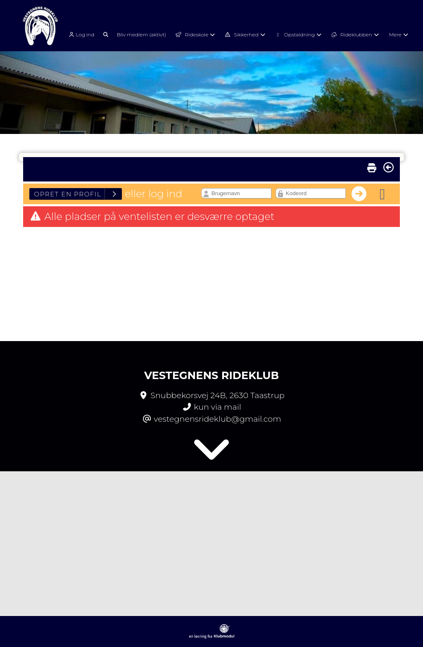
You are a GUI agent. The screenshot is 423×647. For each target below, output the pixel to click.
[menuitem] (83, 34)
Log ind (80, 34)
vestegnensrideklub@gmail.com (217, 419)
